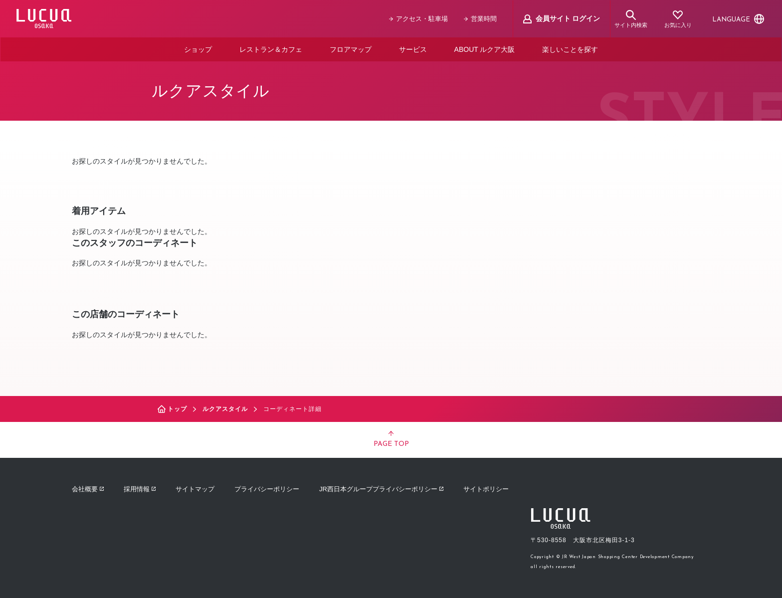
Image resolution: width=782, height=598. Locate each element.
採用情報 (140, 488)
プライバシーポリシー (266, 488)
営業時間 (480, 18)
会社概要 (88, 488)
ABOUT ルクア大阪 (484, 49)
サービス (413, 49)
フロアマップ (351, 49)
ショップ (198, 49)
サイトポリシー (486, 488)
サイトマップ (195, 488)
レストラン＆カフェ (270, 49)
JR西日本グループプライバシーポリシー (381, 488)
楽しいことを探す (570, 49)
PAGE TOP (391, 438)
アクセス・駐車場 (418, 18)
